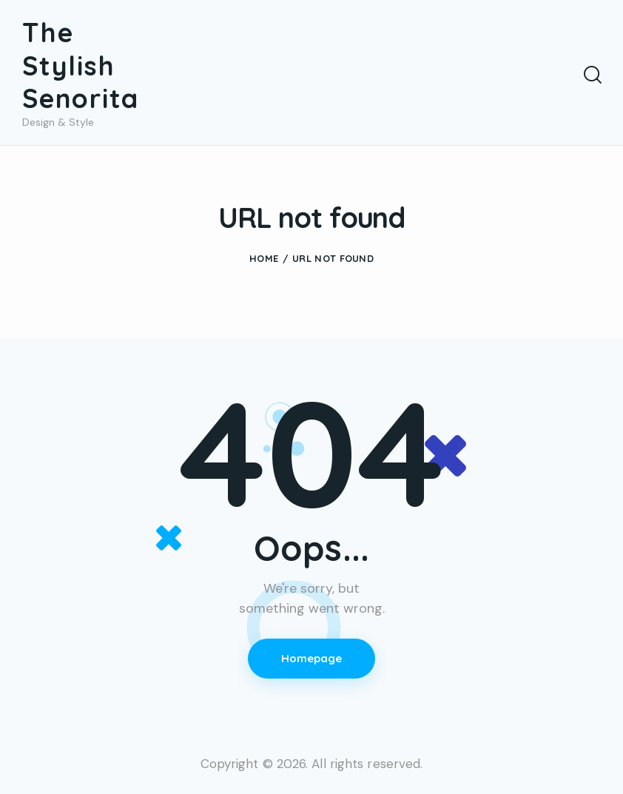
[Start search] (591, 75)
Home (263, 260)
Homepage (312, 660)
